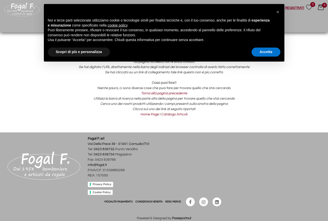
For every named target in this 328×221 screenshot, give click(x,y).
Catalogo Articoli (174, 114)
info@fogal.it (97, 165)
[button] (309, 8)
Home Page (150, 114)
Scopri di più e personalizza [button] (79, 52)
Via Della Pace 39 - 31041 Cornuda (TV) (118, 144)
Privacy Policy (102, 184)
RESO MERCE (173, 201)
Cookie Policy (102, 192)
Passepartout (181, 218)
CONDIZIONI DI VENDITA (149, 201)
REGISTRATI (294, 8)
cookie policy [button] (117, 25)
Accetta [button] (266, 52)
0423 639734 (104, 154)
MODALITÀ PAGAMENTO (118, 201)
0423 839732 (104, 149)
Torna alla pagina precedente (164, 93)
